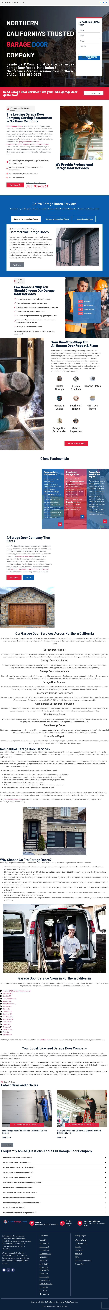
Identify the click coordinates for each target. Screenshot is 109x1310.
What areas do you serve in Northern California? (20, 1192)
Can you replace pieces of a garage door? (18, 1172)
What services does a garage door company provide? (22, 1182)
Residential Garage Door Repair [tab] (57, 219)
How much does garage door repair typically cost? (21, 1202)
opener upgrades (23, 144)
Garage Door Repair (54, 649)
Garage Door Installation (54, 660)
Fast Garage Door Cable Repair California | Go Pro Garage (24, 1131)
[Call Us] (62, 1223)
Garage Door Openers (55, 682)
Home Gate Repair (54, 736)
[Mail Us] (31, 1223)
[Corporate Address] (79, 1223)
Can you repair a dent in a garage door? (17, 1162)
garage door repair (26, 141)
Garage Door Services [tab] (85, 219)
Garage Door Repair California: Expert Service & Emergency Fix (79, 1131)
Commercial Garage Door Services (54, 703)
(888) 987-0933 (45, 1040)
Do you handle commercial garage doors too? (19, 1213)
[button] (7, 1145)
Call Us (68, 1221)
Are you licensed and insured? (14, 1207)
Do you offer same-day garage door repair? (19, 1197)
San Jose (45, 569)
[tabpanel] (54, 247)
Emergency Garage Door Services (54, 692)
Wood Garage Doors (55, 714)
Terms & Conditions (49, 1306)
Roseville (22, 569)
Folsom (13, 569)
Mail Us (38, 1222)
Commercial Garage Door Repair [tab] (26, 219)
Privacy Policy (62, 1306)
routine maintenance (41, 144)
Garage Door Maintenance (54, 671)
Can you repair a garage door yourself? (17, 1177)
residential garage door (25, 556)
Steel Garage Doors (54, 725)
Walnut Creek (33, 569)
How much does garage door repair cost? (18, 1157)
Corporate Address (91, 1221)
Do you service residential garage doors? (18, 1187)
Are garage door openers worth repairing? (18, 1167)
